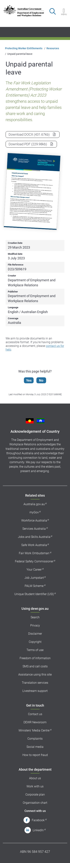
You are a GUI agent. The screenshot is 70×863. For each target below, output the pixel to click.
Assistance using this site (35, 674)
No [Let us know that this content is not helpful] (41, 380)
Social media (35, 747)
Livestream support (35, 691)
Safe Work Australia (34, 545)
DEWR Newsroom (35, 722)
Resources (52, 48)
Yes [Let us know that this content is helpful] (29, 380)
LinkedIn (38, 830)
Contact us (35, 714)
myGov (34, 512)
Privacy (35, 625)
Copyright (35, 642)
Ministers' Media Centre (34, 730)
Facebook (38, 820)
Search (35, 617)
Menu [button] (64, 14)
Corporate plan (35, 794)
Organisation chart (35, 802)
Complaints (35, 738)
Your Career (34, 569)
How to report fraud (35, 755)
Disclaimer (35, 633)
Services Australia (34, 528)
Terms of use (35, 650)
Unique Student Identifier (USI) (34, 594)
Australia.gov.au (34, 504)
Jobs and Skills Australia (34, 537)
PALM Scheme (34, 586)
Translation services (35, 682)
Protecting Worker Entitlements (23, 48)
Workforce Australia (34, 520)
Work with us (35, 786)
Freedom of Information (35, 658)
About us (35, 778)
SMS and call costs (35, 666)
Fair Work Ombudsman (34, 553)
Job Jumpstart (34, 577)
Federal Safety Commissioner (34, 561)
